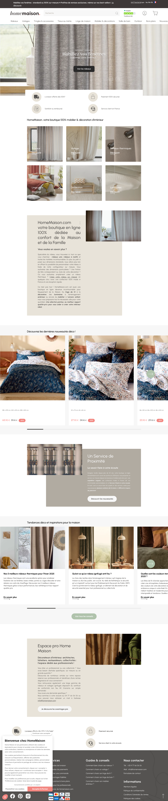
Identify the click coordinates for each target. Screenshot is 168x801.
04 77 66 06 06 (136, 2)
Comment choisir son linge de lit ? (99, 752)
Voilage (75, 148)
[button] (5, 797)
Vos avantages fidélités (57, 756)
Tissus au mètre (65, 21)
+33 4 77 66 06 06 (135, 744)
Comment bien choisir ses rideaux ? (100, 744)
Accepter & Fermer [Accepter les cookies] (40, 789)
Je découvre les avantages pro (54, 688)
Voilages (26, 21)
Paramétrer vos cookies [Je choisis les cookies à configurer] (15, 789)
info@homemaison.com (47, 680)
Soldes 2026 (128, 781)
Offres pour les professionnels (59, 764)
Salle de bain (124, 21)
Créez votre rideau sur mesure (63, 277)
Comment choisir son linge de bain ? (100, 756)
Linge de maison (83, 21)
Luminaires (115, 187)
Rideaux (14, 21)
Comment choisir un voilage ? (97, 748)
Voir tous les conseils (84, 595)
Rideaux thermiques (120, 148)
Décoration (77, 187)
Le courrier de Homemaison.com (60, 768)
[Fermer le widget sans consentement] (41, 733)
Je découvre (84, 64)
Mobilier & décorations (105, 21)
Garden (127, 785)
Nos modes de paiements (58, 748)
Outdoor (138, 21)
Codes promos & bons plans (59, 760)
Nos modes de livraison (57, 744)
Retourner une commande (58, 752)
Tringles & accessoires (44, 21)
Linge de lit (37, 187)
